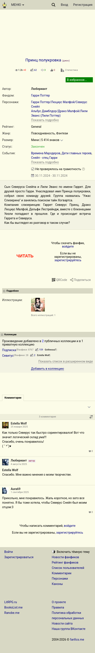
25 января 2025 (19, 426)
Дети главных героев (76, 153)
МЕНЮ (17, 5)
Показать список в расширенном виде (65, 361)
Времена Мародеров (45, 153)
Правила (58, 607)
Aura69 (16, 489)
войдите (68, 246)
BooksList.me (13, 607)
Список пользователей (68, 568)
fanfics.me (77, 639)
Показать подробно (45, 120)
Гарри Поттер (40, 95)
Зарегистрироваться (18, 557)
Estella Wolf (43, 355)
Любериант (39, 89)
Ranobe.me (12, 612)
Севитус (8, 355)
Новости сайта (62, 623)
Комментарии (61, 573)
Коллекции (10, 334)
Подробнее (12, 290)
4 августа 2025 (19, 464)
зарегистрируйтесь (67, 260)
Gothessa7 (50, 349)
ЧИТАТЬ (25, 256)
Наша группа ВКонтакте (69, 629)
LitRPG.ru (10, 602)
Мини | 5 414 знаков (45, 140)
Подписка (9, 350)
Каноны (57, 584)
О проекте (59, 602)
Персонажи (60, 578)
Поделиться (82, 280)
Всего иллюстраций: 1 (43, 315)
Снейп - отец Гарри (44, 157)
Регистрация (82, 5)
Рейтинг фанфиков (65, 562)
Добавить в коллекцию (47, 368)
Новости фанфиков (65, 557)
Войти (8, 552)
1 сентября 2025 (20, 492)
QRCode (61, 280)
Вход (64, 5)
